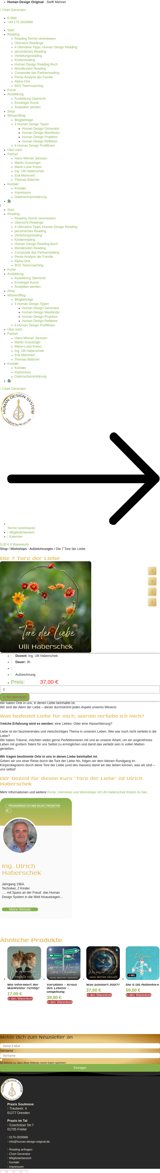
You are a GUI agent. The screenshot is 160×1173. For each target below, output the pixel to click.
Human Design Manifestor (41, 133)
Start (10, 30)
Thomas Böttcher (27, 180)
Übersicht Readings (29, 43)
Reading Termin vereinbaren (35, 38)
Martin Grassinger (28, 163)
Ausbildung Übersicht (30, 98)
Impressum (23, 192)
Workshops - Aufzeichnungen (31, 549)
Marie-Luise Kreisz (28, 167)
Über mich (14, 150)
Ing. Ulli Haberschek (29, 171)
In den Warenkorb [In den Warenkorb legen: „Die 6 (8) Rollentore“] (139, 995)
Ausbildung (15, 94)
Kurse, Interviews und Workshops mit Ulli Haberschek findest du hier (97, 792)
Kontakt (12, 184)
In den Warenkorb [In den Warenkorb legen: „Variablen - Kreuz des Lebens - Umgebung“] (60, 1002)
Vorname (6, 1051)
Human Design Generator (40, 128)
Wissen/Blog (16, 115)
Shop (11, 111)
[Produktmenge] (80, 689)
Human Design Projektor (40, 137)
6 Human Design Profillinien (35, 145)
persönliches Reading (30, 51)
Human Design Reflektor (40, 141)
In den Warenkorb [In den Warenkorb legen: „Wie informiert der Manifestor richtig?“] (20, 998)
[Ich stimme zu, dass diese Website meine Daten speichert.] (33, 1061)
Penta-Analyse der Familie (34, 77)
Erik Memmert (25, 175)
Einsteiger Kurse (27, 103)
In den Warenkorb (14, 697)
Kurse (11, 90)
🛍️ (9, 201)
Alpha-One (22, 81)
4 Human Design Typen (32, 124)
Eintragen (80, 1067)
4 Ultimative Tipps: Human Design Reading (46, 47)
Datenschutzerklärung (31, 197)
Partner (12, 154)
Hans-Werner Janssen (31, 158)
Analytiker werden (28, 107)
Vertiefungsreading (28, 56)
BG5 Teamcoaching (29, 86)
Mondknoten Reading (30, 68)
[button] (80, 205)
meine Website (20, 909)
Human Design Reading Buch (36, 64)
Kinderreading (25, 60)
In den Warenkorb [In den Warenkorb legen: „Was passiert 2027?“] (99, 995)
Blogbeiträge (24, 120)
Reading (13, 34)
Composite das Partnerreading (37, 73)
